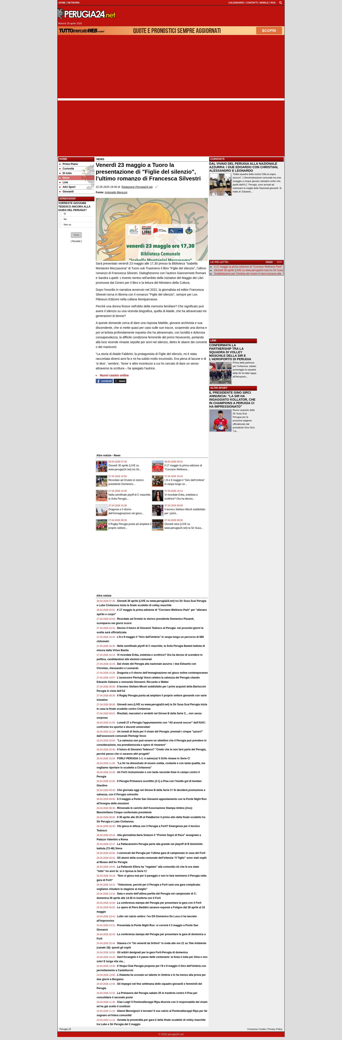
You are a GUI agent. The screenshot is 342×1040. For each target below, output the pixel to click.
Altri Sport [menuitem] (67, 187)
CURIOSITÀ (217, 159)
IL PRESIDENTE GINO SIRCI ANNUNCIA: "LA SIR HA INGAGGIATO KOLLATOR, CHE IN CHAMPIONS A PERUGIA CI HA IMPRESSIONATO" (232, 399)
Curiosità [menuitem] (66, 168)
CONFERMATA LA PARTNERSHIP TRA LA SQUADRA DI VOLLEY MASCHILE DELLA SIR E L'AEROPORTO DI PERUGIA (230, 352)
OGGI (269, 262)
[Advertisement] (171, 67)
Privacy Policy (275, 1029)
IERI (279, 262)
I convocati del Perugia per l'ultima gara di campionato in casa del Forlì (161, 853)
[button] (76, 235)
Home (63, 159)
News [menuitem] (64, 177)
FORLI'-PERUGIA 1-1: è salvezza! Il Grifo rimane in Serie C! (153, 758)
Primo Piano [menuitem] (68, 164)
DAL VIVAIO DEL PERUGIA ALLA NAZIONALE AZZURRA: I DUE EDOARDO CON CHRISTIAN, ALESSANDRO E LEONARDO (243, 167)
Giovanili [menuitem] (66, 191)
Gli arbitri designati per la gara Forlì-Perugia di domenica (152, 952)
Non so (67, 224)
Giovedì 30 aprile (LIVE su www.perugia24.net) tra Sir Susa (248, 270)
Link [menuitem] (63, 182)
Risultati (76, 241)
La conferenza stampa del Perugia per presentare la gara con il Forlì (159, 902)
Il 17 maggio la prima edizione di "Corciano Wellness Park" (248, 266)
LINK (213, 340)
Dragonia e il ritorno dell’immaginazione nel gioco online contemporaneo (162, 672)
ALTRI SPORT (218, 387)
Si (65, 213)
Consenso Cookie (256, 1029)
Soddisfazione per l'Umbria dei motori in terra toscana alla (247, 273)
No (65, 219)
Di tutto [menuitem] (65, 173)
